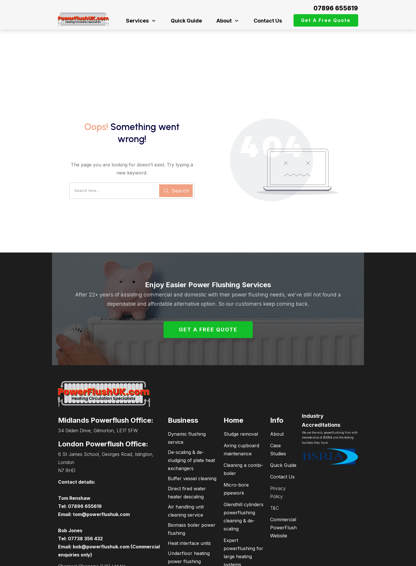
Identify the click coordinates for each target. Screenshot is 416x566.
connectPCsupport (331, 559)
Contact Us (282, 438)
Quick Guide (283, 427)
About (277, 396)
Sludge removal (241, 396)
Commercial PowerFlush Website (283, 489)
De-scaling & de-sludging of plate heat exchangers (191, 422)
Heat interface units (189, 505)
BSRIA (327, 399)
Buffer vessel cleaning (192, 440)
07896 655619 (335, 8)
